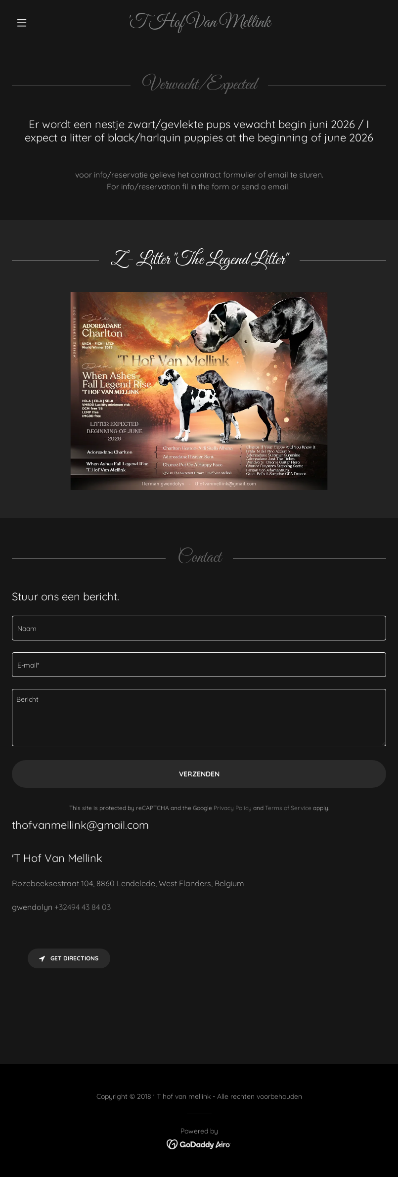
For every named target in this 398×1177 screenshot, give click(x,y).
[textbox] (199, 628)
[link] (199, 24)
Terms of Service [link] (288, 808)
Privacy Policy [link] (233, 808)
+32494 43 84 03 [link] (82, 907)
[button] (40, 23)
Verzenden (199, 774)
